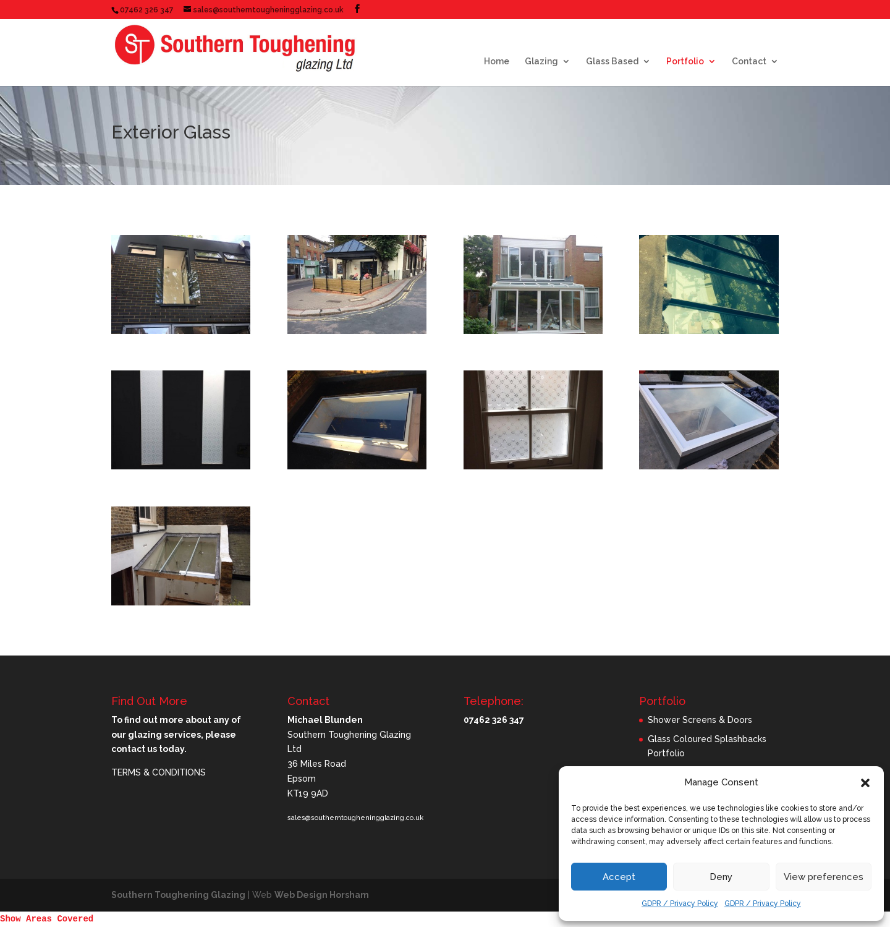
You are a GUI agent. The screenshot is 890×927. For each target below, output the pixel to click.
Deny (721, 876)
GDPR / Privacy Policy (680, 903)
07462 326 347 (147, 10)
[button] (865, 783)
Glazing (541, 61)
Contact (749, 61)
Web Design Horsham (321, 895)
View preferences (823, 876)
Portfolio (685, 61)
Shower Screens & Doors (700, 720)
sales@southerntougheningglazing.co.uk (355, 818)
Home (496, 61)
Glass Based (612, 61)
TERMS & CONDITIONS (158, 772)
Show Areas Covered (46, 919)
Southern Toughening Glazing (178, 895)
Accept (619, 876)
